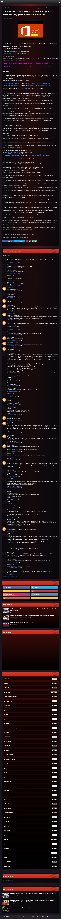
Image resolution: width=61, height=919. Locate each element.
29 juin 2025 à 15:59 (12, 557)
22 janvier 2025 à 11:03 (13, 525)
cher (31, 710)
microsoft (8, 237)
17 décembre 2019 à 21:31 (14, 340)
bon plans (31, 705)
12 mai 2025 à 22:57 (12, 550)
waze (31, 857)
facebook (31, 741)
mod (31, 786)
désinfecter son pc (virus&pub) (31, 728)
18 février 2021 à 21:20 (13, 476)
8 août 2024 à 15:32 (12, 517)
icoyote (31, 763)
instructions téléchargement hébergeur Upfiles (38, 83)
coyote (31, 723)
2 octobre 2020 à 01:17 (13, 405)
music (31, 795)
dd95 (8, 417)
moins (31, 790)
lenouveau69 (10, 348)
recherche (31, 808)
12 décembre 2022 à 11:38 (14, 487)
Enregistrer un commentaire (9, 576)
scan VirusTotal (20, 159)
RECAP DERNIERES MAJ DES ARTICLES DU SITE (21, 622)
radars (31, 803)
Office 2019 (13, 237)
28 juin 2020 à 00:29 (12, 396)
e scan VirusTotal (25, 88)
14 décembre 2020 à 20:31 (14, 433)
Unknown (9, 322)
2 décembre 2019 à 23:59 (14, 262)
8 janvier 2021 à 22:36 (13, 468)
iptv (31, 768)
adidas (31, 683)
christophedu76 (11, 342)
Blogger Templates (47, 916)
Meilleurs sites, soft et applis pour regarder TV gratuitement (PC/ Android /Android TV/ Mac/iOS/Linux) (33, 609)
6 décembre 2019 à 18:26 (14, 311)
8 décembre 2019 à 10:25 (14, 319)
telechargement (31, 835)
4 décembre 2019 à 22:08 (14, 290)
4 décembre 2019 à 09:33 (14, 285)
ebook (31, 732)
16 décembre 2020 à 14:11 (14, 443)
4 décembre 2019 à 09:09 (14, 280)
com (31, 714)
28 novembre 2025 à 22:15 (14, 567)
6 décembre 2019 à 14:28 (14, 303)
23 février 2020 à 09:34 (13, 391)
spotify (31, 826)
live (31, 772)
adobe (31, 687)
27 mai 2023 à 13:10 (12, 499)
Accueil (4, 8)
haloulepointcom (31, 759)
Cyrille (8, 445)
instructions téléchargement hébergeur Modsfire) (40, 85)
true (18, 237)
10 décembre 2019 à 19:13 (14, 335)
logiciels (31, 777)
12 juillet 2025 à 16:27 (13, 562)
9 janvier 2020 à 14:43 (13, 380)
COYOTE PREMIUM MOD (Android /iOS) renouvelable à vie (25, 907)
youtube (31, 866)
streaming (31, 830)
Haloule (9, 305)
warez (21, 237)
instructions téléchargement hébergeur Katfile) (40, 155)
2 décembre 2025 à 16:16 (14, 574)
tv (31, 844)
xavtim (9, 287)
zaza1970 (9, 313)
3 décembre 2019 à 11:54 (14, 273)
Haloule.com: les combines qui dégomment (19, 916)
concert (31, 719)
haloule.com (31, 754)
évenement (31, 737)
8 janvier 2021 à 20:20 (13, 459)
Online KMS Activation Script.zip (12, 154)
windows (8, 8)
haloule (31, 750)
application (31, 701)
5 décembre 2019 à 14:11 (14, 297)
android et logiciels (31, 696)
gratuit (31, 745)
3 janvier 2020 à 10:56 (13, 351)
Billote (8, 422)
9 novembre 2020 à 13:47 (14, 414)
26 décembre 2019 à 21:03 (14, 345)
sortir (31, 821)
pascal (8, 300)
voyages (31, 848)
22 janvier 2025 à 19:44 (13, 531)
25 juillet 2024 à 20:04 (13, 507)
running (31, 817)
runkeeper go (31, 812)
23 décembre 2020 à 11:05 (14, 451)
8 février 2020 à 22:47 (13, 386)
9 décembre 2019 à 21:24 (14, 329)
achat (31, 679)
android (31, 692)
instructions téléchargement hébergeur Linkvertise (43, 154)
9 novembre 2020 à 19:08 (14, 420)
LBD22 (9, 478)
